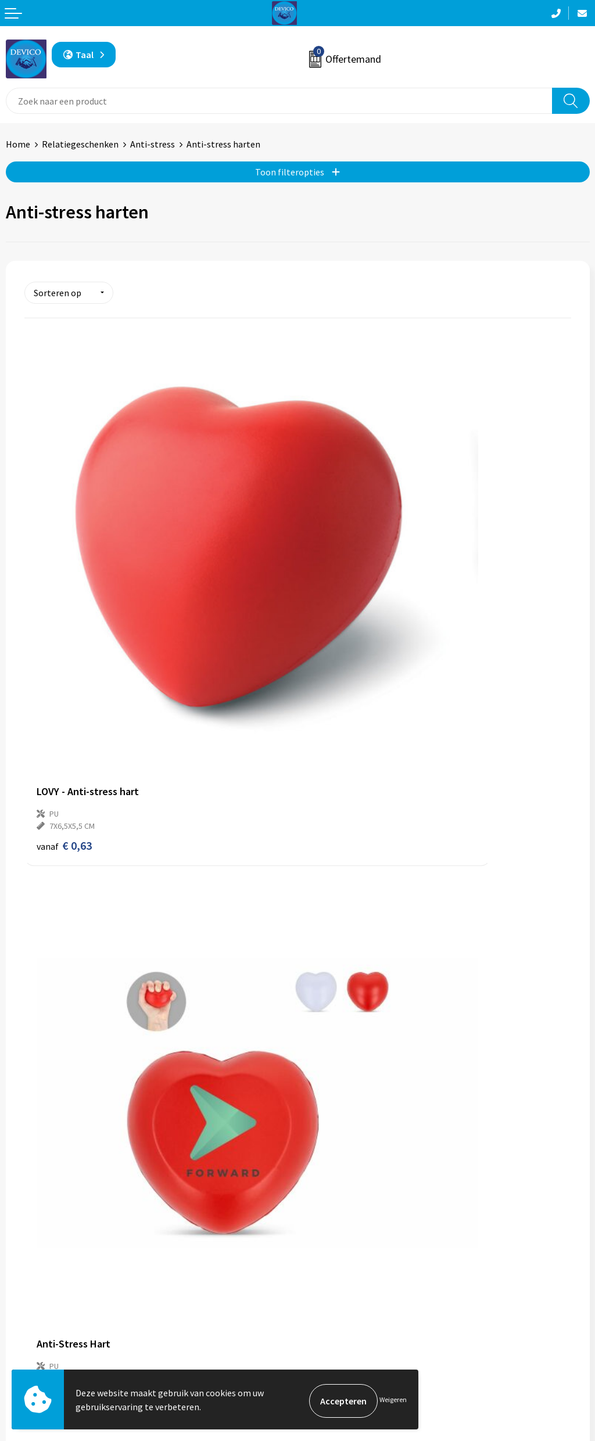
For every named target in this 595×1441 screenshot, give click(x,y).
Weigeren (393, 1400)
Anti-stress (152, 144)
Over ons (320, 1133)
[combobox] (279, 101)
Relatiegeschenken (80, 144)
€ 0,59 (337, 638)
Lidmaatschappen (339, 1204)
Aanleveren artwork (342, 1168)
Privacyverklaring (337, 1330)
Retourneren (31, 1330)
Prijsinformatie (334, 1150)
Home (18, 144)
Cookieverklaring (337, 1348)
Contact (22, 1312)
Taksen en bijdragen (343, 1186)
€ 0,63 (64, 651)
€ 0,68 (64, 1011)
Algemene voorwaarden (350, 1312)
